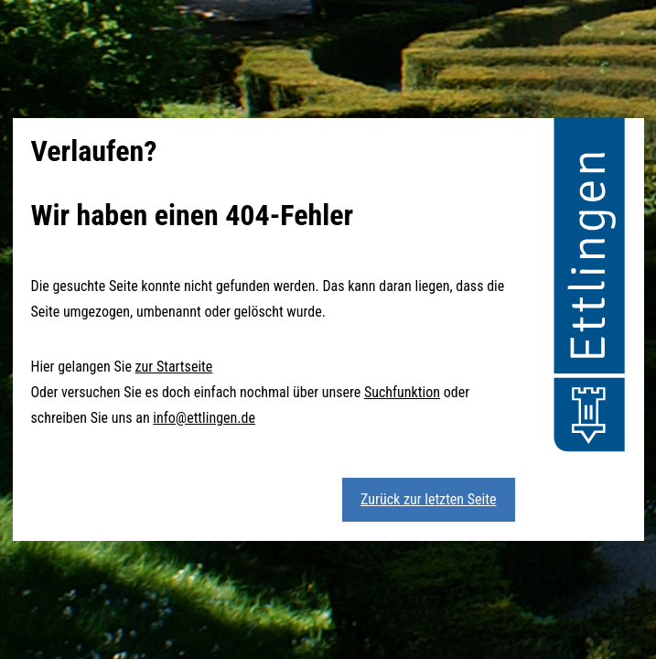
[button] (589, 287)
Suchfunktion (402, 392)
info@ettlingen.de (204, 418)
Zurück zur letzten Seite (428, 499)
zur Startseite (174, 366)
